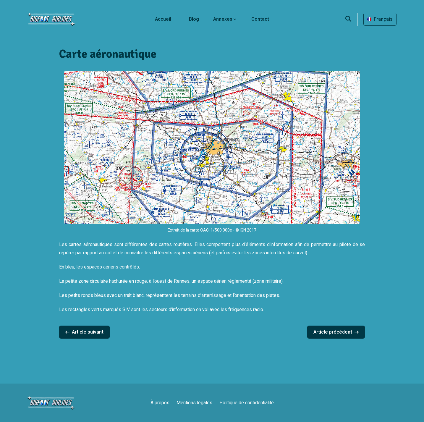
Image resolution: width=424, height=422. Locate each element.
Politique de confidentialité (246, 402)
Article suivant (84, 332)
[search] (351, 19)
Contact (260, 19)
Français (380, 19)
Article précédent (336, 332)
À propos (159, 402)
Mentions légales (194, 402)
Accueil (163, 19)
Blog (194, 19)
